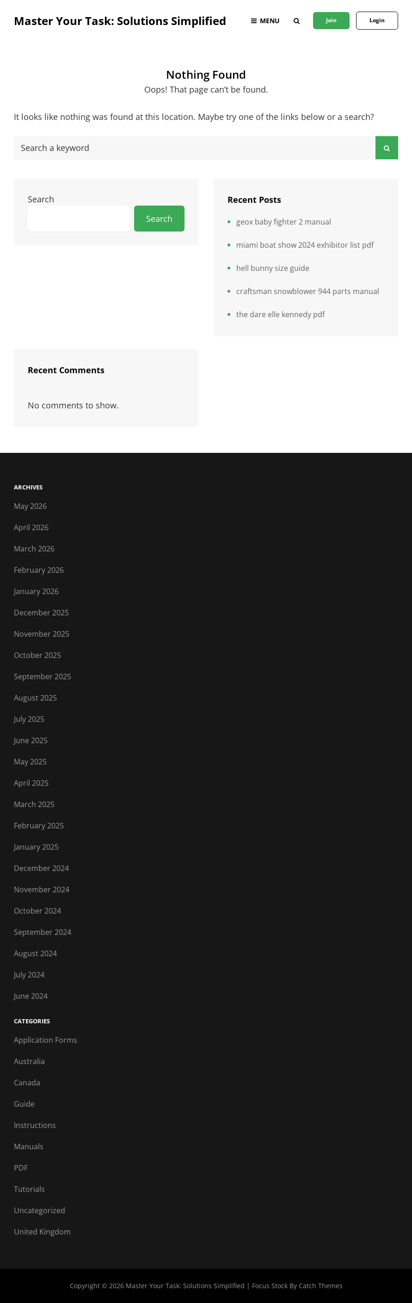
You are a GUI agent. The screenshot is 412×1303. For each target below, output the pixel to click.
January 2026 (36, 591)
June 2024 (31, 996)
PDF (21, 1168)
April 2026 (31, 527)
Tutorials (29, 1189)
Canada (27, 1082)
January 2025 (36, 847)
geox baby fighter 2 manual (283, 222)
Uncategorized (39, 1210)
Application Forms (45, 1040)
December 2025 (41, 613)
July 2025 (29, 719)
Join (331, 20)
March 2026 (34, 549)
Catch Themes (321, 1285)
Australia (29, 1061)
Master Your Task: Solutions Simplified (120, 20)
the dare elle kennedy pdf (280, 314)
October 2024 (37, 911)
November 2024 (41, 889)
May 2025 (30, 762)
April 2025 (31, 783)
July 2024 (29, 975)
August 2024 (35, 953)
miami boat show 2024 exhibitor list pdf (305, 245)
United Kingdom (42, 1232)
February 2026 (39, 570)
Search (41, 199)
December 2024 (41, 868)
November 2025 (41, 634)
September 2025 (42, 676)
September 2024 (42, 932)
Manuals (28, 1146)
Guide (24, 1104)
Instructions (35, 1125)
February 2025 (39, 826)
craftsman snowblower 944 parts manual (307, 291)
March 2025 (34, 804)
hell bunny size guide (272, 268)
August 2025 (35, 698)
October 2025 (37, 655)
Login (377, 20)
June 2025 (31, 740)
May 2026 (30, 506)
